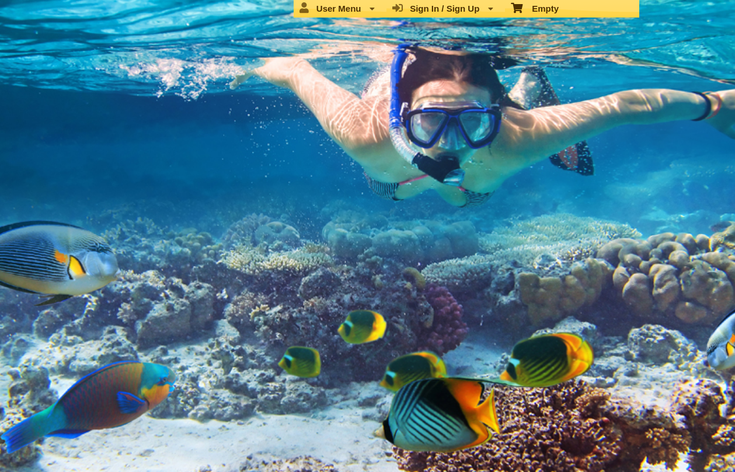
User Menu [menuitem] (336, 8)
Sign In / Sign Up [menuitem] (442, 8)
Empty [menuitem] (535, 7)
